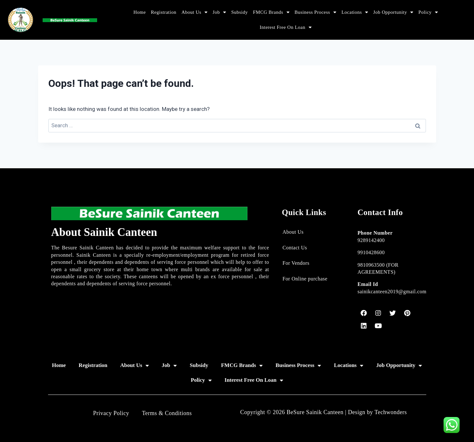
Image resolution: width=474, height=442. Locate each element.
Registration (163, 12)
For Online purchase (305, 278)
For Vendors (296, 263)
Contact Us (295, 247)
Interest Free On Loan (286, 27)
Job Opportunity (393, 12)
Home (139, 12)
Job (219, 12)
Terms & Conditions (167, 413)
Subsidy (239, 12)
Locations (354, 12)
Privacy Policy (111, 413)
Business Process (315, 12)
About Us (194, 12)
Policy (428, 12)
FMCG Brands (271, 12)
